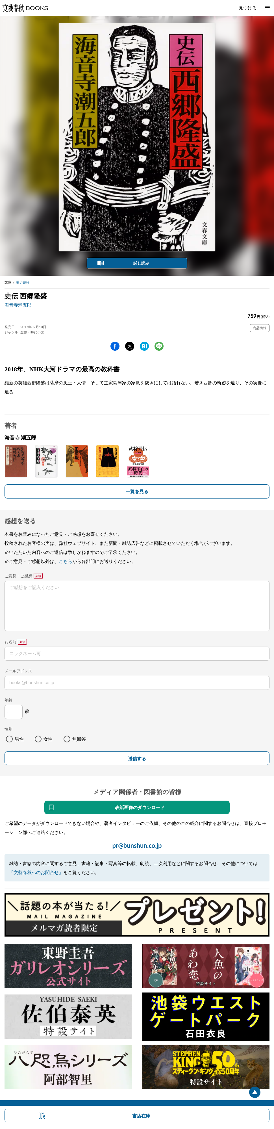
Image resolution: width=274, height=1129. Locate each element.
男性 (19, 739)
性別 (8, 729)
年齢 (8, 699)
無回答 (79, 739)
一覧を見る (137, 491)
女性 (48, 739)
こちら (65, 561)
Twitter (129, 346)
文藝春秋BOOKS (25, 8)
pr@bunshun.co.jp (137, 845)
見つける (248, 7)
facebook (114, 346)
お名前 (10, 641)
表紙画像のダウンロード (140, 807)
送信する (137, 758)
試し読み (141, 263)
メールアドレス (18, 670)
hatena (144, 346)
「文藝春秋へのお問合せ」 (36, 872)
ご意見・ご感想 (18, 575)
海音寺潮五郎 (18, 304)
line (159, 346)
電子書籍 (22, 282)
